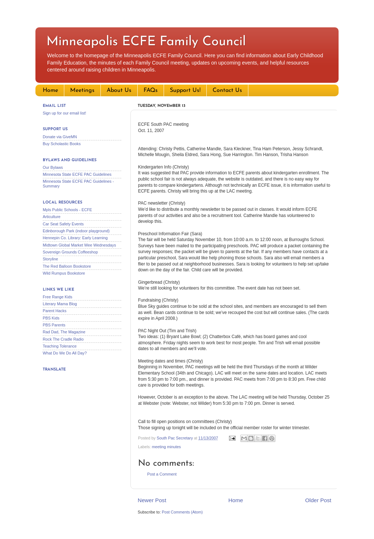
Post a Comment (161, 474)
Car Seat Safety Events (63, 224)
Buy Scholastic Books (62, 143)
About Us (119, 90)
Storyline (50, 259)
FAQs (151, 90)
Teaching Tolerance (60, 346)
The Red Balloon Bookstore (67, 266)
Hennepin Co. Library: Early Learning (75, 238)
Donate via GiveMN (60, 137)
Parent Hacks (54, 311)
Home (50, 90)
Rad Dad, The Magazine (64, 332)
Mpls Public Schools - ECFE (67, 210)
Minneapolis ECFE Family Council (146, 42)
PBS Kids (51, 318)
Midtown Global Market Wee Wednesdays (79, 245)
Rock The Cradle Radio (63, 339)
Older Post (318, 500)
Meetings (82, 90)
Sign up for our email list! (64, 113)
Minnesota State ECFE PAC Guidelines (77, 174)
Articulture (52, 216)
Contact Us (227, 90)
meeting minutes (166, 447)
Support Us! (185, 90)
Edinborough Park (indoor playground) (76, 231)
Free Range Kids (57, 297)
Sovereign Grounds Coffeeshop (70, 252)
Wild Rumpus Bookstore (64, 273)
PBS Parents (54, 325)
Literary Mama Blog (60, 304)
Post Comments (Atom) (182, 512)
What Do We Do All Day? (65, 353)
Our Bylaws (53, 167)
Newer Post (152, 500)
